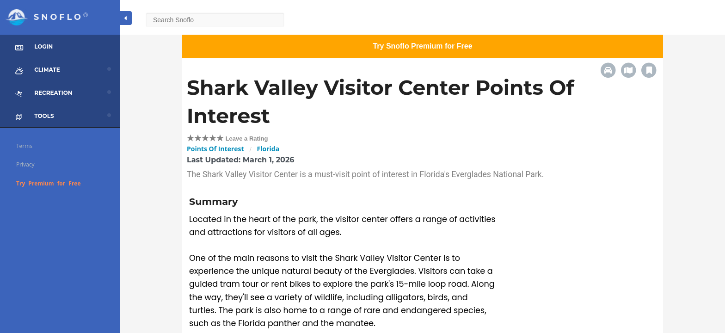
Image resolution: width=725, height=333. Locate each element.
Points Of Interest (215, 148)
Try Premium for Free (48, 183)
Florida (268, 148)
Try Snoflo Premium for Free (422, 46)
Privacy (25, 164)
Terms (24, 146)
